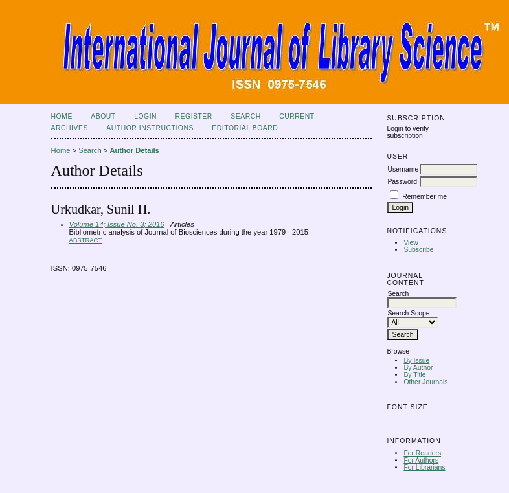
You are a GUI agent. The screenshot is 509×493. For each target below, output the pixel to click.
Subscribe (418, 249)
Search (245, 116)
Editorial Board (245, 128)
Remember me (424, 196)
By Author (418, 367)
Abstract (85, 240)
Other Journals (425, 381)
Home (62, 116)
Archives (69, 128)
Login (145, 116)
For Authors (420, 460)
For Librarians (424, 467)
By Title (414, 374)
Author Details (134, 150)
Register (193, 116)
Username (402, 169)
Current (296, 116)
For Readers (422, 453)
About (103, 116)
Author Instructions (150, 128)
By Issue (416, 360)
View (410, 242)
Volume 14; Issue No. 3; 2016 (116, 224)
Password (402, 181)
